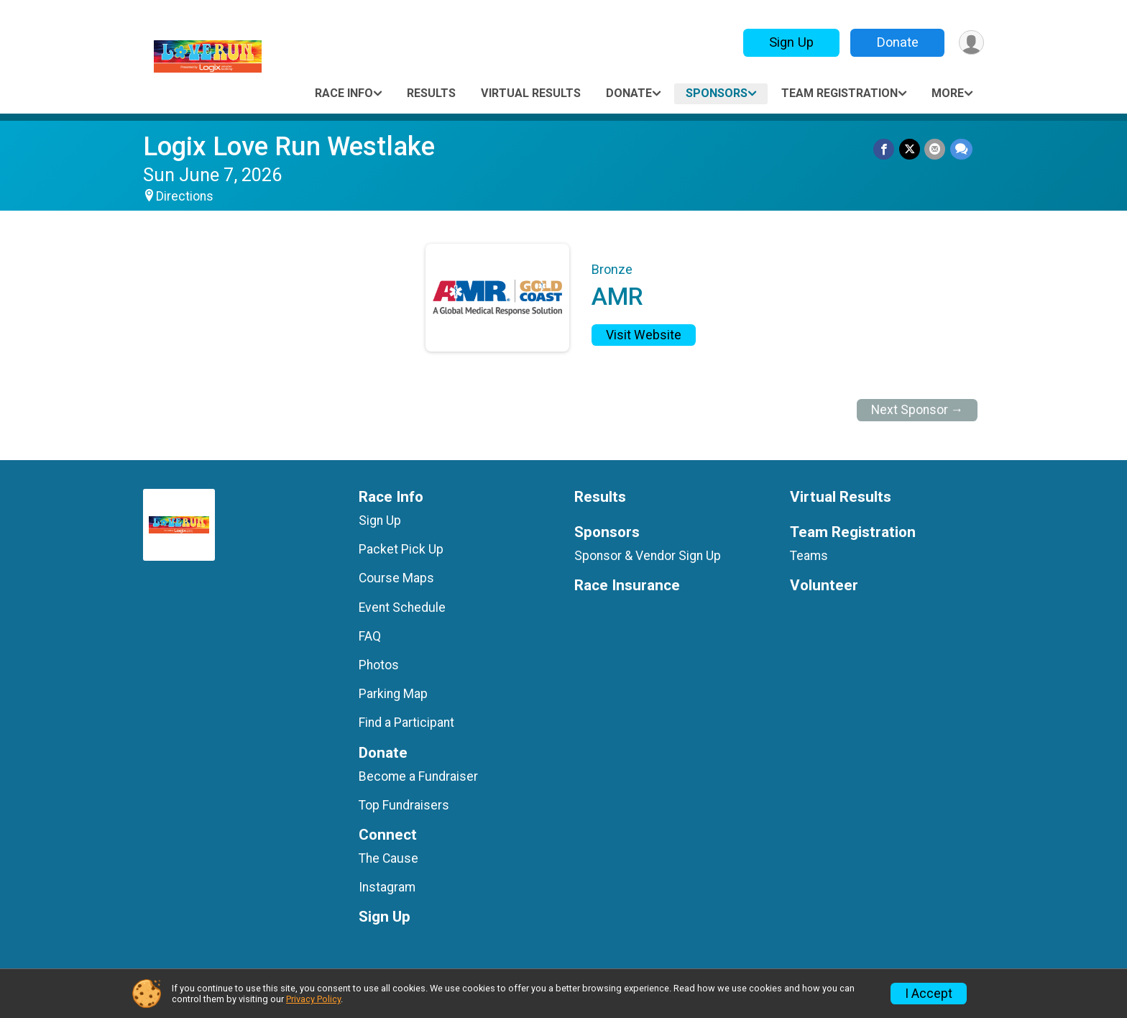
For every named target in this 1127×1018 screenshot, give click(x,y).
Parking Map (393, 694)
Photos (379, 665)
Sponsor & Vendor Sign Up (647, 556)
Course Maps (396, 578)
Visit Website (643, 335)
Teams (809, 556)
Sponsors (717, 93)
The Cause (388, 858)
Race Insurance (627, 585)
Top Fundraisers (404, 805)
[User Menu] (970, 42)
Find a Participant (406, 722)
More (948, 93)
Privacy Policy (313, 999)
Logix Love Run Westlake (289, 146)
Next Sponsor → (917, 410)
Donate (896, 42)
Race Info (344, 93)
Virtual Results (531, 93)
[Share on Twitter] (910, 149)
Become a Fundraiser (418, 776)
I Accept (928, 993)
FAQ (370, 636)
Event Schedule (402, 607)
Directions (184, 196)
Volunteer (824, 585)
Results (431, 93)
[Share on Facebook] (885, 149)
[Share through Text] (961, 149)
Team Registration (839, 93)
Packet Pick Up (401, 549)
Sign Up (790, 42)
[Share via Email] (935, 149)
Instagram (387, 887)
